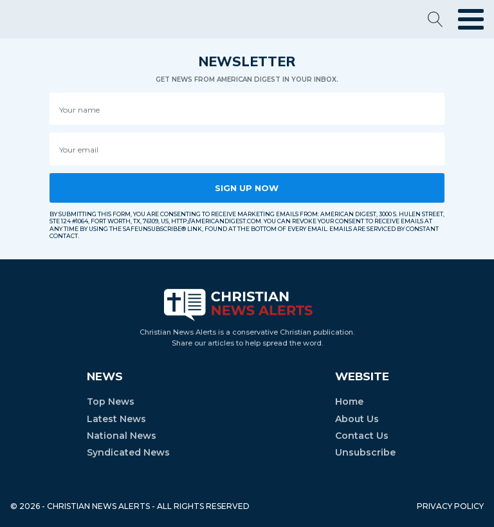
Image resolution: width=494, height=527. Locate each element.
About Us (357, 419)
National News (121, 435)
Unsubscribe (365, 452)
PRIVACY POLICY (450, 506)
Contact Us (362, 435)
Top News (110, 401)
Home (349, 401)
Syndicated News (128, 452)
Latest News (116, 419)
